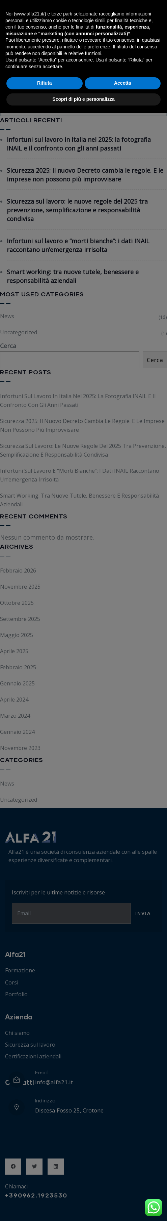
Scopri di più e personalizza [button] (83, 1207)
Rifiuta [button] (44, 1191)
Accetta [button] (122, 1191)
